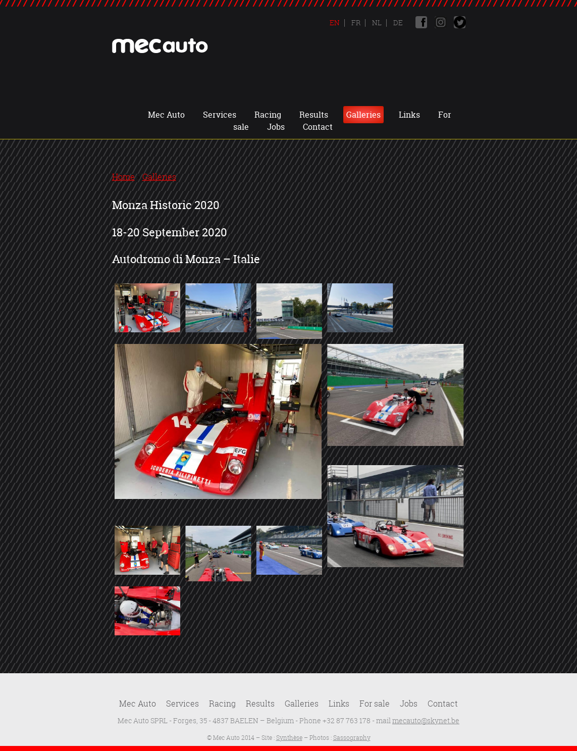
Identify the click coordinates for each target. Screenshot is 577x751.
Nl (376, 22)
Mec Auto (166, 114)
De (397, 22)
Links (409, 114)
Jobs (276, 126)
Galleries (363, 114)
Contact (318, 126)
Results (313, 114)
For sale (374, 703)
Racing (267, 114)
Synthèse (289, 737)
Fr (355, 22)
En (335, 22)
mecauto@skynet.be (425, 720)
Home (123, 176)
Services (219, 114)
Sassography (352, 737)
